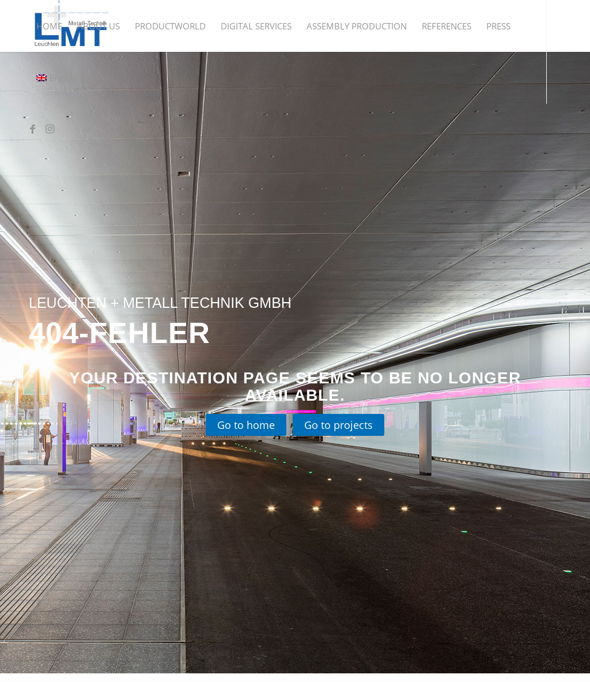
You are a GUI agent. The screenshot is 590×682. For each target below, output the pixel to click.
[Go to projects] (338, 425)
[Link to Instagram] (49, 129)
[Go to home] (246, 425)
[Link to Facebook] (32, 129)
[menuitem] (49, 26)
